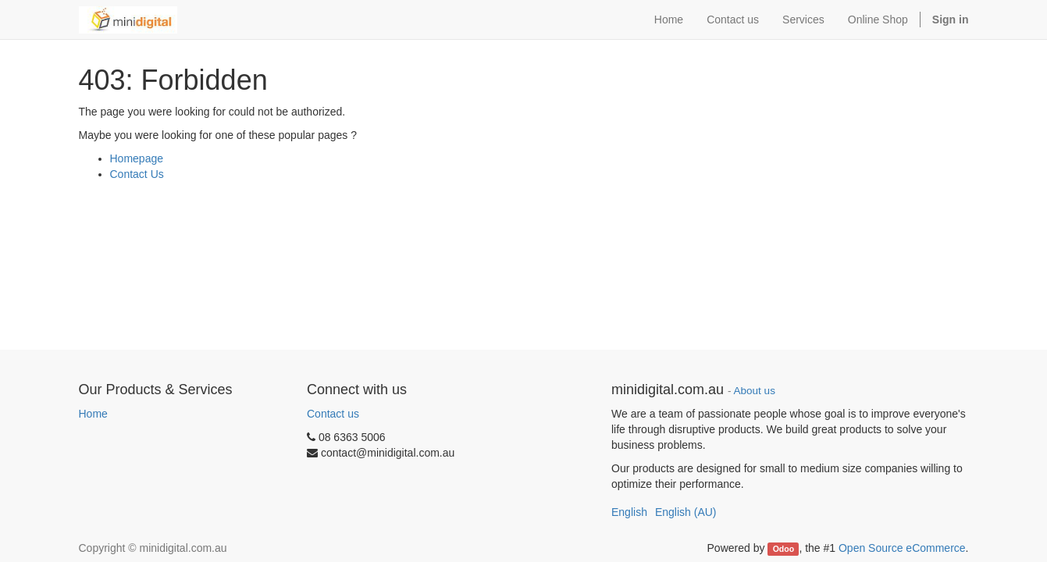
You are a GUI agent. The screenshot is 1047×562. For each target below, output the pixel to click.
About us (754, 391)
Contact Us (137, 174)
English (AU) (686, 512)
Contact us (333, 413)
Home (93, 413)
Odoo (783, 548)
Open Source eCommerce (902, 548)
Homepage (137, 158)
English (629, 512)
